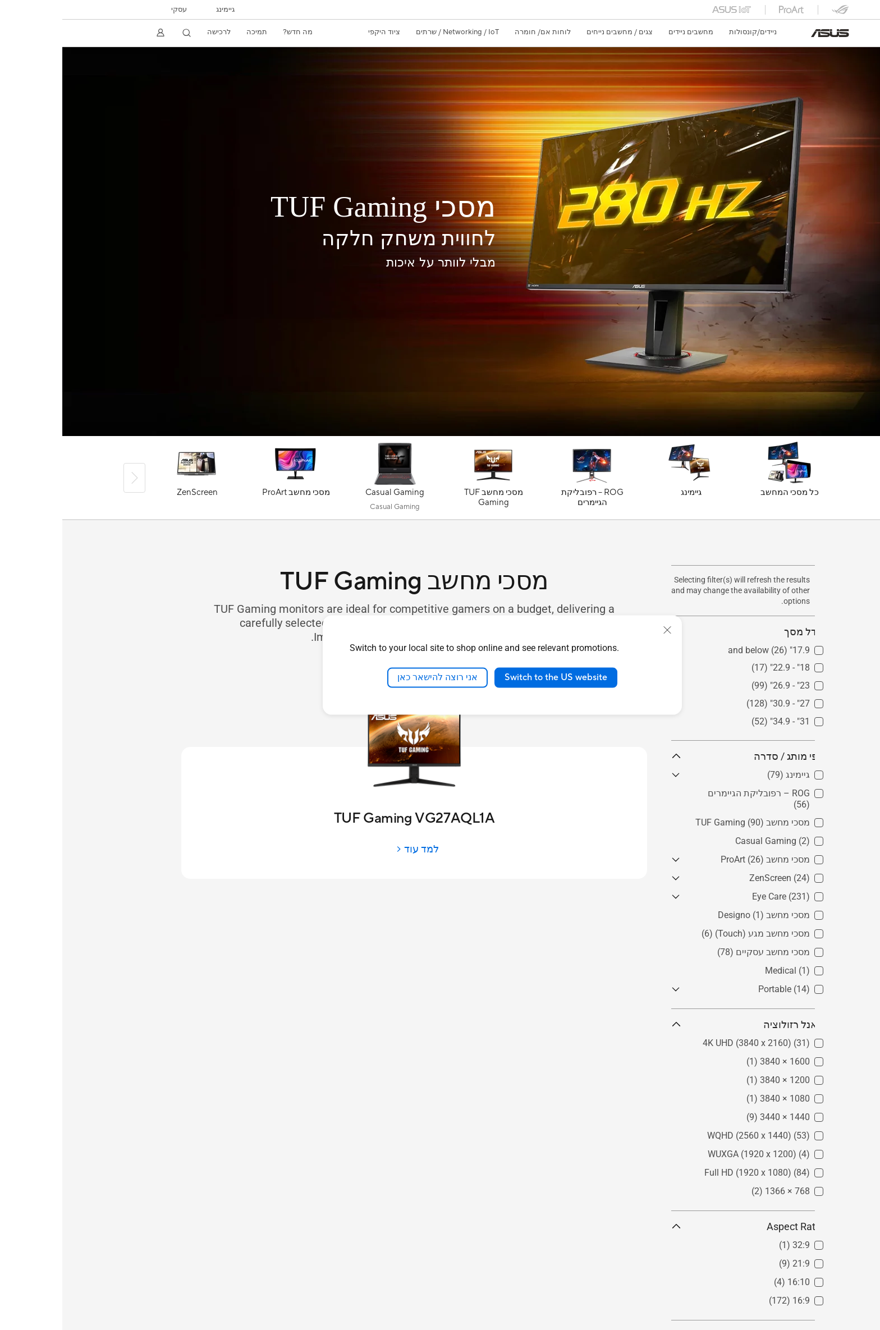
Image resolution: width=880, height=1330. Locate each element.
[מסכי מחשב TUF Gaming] (431, 480)
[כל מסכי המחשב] (727, 480)
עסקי (117, 9)
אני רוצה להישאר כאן (375, 677)
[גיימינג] (628, 480)
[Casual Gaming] (332, 480)
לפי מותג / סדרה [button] (685, 756)
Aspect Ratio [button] (685, 1226)
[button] (163, 9)
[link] (768, 33)
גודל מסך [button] (685, 632)
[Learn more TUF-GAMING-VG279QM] (440, 433)
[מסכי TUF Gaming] (281, 207)
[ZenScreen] (134, 480)
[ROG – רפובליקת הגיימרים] (529, 480)
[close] (605, 630)
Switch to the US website (493, 677)
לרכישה (156, 31)
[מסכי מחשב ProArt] (233, 480)
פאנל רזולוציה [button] (685, 1024)
